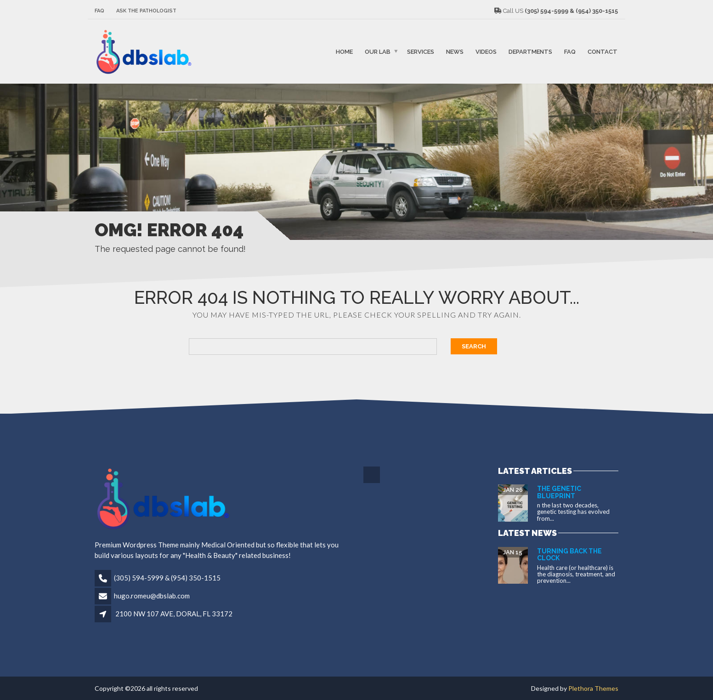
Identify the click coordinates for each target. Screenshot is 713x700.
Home (344, 51)
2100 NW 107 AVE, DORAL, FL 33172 (173, 613)
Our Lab (377, 51)
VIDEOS (486, 51)
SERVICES (420, 51)
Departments (530, 51)
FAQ (99, 11)
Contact (602, 51)
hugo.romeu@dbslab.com (152, 596)
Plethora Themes (593, 688)
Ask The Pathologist (146, 11)
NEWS (455, 51)
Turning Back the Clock (569, 554)
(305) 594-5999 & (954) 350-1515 (167, 578)
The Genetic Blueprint (559, 492)
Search (474, 346)
